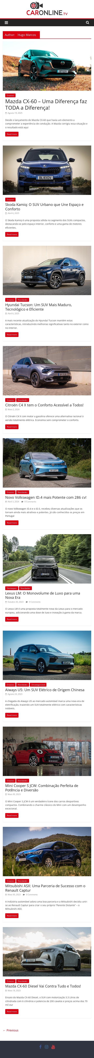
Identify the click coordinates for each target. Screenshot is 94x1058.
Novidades (22, 299)
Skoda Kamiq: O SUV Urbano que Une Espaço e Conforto (44, 206)
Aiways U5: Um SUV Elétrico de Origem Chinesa (44, 689)
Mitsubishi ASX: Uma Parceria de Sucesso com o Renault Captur (45, 887)
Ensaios (10, 95)
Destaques (12, 588)
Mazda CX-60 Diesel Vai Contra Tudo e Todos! (43, 986)
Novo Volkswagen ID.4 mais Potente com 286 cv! (45, 497)
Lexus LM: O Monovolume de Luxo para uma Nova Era (42, 595)
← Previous (10, 1030)
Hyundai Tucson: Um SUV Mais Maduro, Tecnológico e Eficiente (38, 306)
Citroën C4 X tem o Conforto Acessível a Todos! (44, 404)
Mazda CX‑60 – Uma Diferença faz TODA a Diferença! (46, 104)
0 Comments (28, 501)
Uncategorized (38, 684)
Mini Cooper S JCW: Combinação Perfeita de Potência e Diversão (41, 787)
